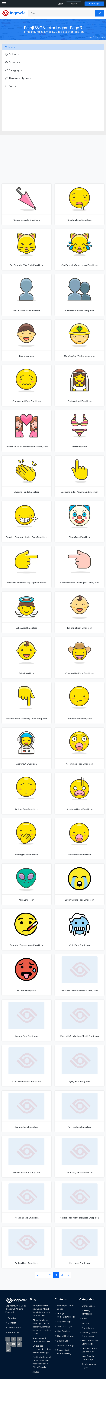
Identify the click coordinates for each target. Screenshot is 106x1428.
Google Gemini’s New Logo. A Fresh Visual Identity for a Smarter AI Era (41, 1310)
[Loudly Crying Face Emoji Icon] (79, 884)
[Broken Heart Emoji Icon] (26, 1247)
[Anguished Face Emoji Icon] (79, 793)
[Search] (61, 13)
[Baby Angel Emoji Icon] (26, 612)
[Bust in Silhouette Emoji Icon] (26, 294)
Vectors (85, 1323)
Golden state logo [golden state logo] (65, 1345)
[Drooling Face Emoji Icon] (79, 204)
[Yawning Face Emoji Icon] (26, 1111)
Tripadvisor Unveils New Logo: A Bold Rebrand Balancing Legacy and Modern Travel (42, 1327)
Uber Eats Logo (64, 1331)
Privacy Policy (14, 1327)
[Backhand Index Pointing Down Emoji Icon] (26, 703)
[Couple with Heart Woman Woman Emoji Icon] (26, 430)
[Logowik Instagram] (19, 1339)
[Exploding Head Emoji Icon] (79, 1156)
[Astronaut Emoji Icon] (26, 748)
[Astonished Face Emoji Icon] (79, 748)
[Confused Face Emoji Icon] (79, 703)
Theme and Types (17, 78)
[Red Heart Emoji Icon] (79, 1247)
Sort (9, 86)
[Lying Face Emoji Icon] (79, 1065)
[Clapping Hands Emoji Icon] (26, 476)
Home (89, 37)
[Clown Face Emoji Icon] (79, 521)
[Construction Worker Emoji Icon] (79, 340)
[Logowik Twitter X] (13, 1339)
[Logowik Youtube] (13, 1344)
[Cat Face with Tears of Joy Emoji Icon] (79, 249)
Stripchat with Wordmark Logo (64, 1352)
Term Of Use (13, 1332)
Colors (10, 54)
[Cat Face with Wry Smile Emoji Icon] (26, 249)
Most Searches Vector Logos (88, 1358)
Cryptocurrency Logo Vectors (89, 1350)
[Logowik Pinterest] (8, 1344)
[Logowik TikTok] (19, 1344)
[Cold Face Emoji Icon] (79, 929)
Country (11, 62)
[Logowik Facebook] (7, 1339)
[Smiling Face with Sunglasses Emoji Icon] (79, 1202)
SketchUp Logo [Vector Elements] (64, 1326)
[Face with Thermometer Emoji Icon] (26, 929)
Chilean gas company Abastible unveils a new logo (42, 1349)
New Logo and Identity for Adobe (41, 1339)
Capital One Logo (65, 1336)
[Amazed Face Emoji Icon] (79, 839)
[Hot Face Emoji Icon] (26, 975)
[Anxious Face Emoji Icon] (26, 793)
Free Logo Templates (87, 1312)
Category (12, 70)
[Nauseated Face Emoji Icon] (26, 1156)
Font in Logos (88, 1328)
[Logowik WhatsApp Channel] (8, 1349)
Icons (84, 1318)
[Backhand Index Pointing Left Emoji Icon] (79, 566)
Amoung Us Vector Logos (65, 1307)
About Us (12, 1318)
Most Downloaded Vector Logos (90, 1342)
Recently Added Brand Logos (89, 1334)
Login (60, 4)
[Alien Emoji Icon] (26, 884)
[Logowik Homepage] (13, 12)
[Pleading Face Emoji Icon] (26, 1202)
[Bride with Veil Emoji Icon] (79, 385)
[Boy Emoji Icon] (26, 340)
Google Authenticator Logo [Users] (66, 1315)
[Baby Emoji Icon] (26, 657)
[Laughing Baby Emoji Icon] (79, 612)
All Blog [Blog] (36, 1372)
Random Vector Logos (89, 1366)
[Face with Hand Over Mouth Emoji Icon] (79, 975)
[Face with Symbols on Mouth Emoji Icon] (79, 1020)
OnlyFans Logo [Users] (64, 1321)
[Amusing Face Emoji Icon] (26, 839)
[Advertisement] (53, 111)
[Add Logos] (94, 4)
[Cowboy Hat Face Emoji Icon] (79, 657)
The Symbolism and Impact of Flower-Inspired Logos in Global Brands (42, 1362)
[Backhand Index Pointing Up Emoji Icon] (79, 476)
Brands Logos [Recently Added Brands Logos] (88, 1306)
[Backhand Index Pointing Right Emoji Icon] (26, 566)
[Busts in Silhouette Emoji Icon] (79, 294)
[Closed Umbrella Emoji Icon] (26, 204)
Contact (12, 1322)
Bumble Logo (63, 1340)
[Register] (73, 4)
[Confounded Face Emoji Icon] (26, 385)
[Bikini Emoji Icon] (79, 430)
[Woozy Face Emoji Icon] (26, 1020)
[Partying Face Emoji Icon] (79, 1111)
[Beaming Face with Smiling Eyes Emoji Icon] (26, 521)
